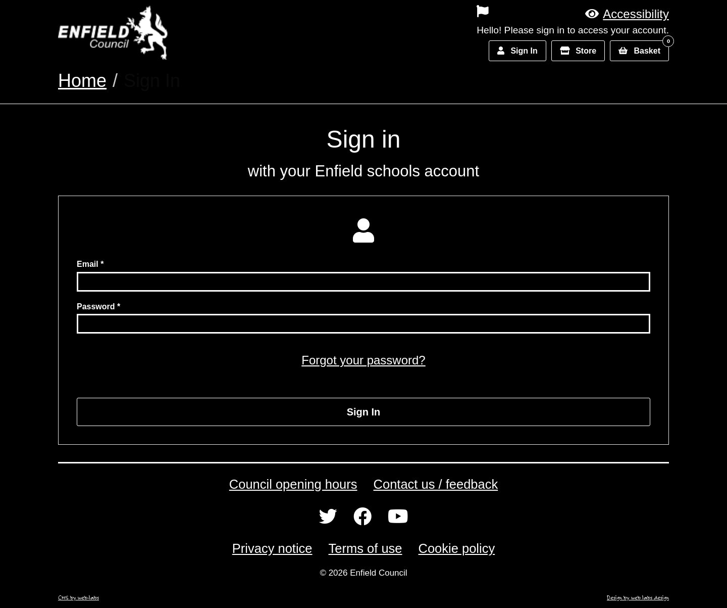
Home (82, 80)
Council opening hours (293, 484)
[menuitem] (412, 11)
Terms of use (365, 548)
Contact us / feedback (436, 484)
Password (96, 306)
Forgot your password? (363, 360)
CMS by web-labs (78, 597)
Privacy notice (272, 548)
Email (87, 264)
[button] (627, 14)
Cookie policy (457, 548)
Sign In (364, 411)
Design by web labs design (638, 597)
